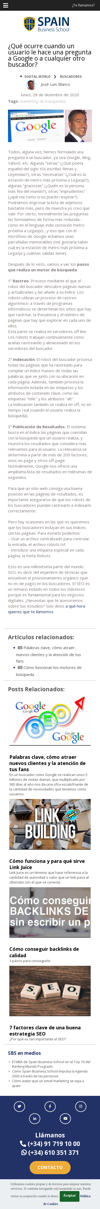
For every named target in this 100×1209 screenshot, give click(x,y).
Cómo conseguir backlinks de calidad (44, 952)
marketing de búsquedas (43, 101)
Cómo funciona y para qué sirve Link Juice (47, 864)
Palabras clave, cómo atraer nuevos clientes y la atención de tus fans (48, 654)
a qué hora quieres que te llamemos (46, 608)
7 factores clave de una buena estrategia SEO (45, 1030)
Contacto (50, 1167)
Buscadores (71, 76)
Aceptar (69, 1195)
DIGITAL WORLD (38, 76)
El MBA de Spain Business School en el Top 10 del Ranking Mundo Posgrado (51, 1064)
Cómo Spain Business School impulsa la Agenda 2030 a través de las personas (49, 1073)
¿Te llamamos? (83, 5)
